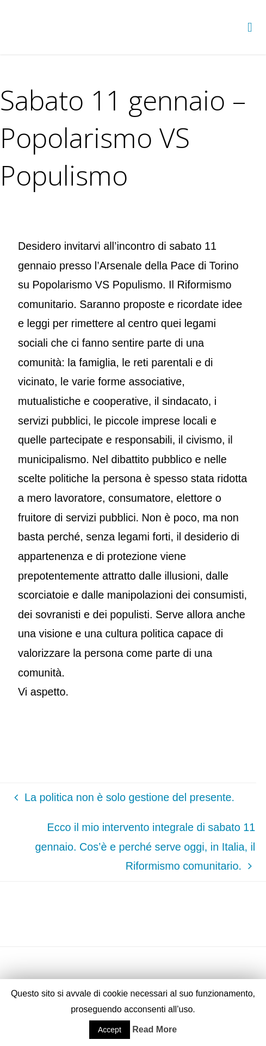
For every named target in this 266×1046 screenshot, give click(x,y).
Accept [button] (109, 1029)
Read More (154, 1029)
